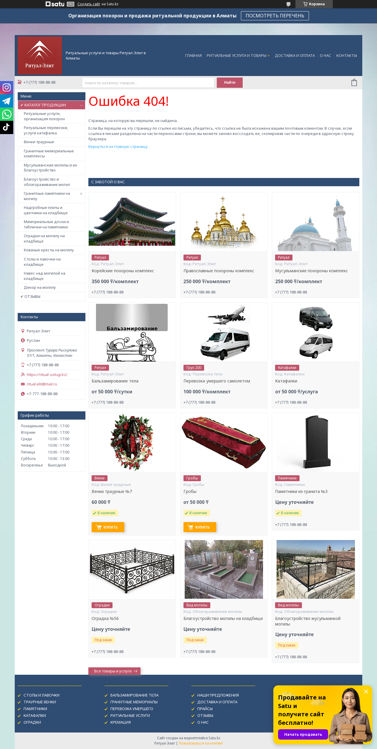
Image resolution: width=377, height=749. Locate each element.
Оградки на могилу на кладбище (44, 238)
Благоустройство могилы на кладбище (223, 618)
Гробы (189, 491)
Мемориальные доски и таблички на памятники (46, 224)
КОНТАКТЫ (346, 55)
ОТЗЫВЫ (205, 715)
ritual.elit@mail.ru (42, 384)
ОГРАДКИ (32, 722)
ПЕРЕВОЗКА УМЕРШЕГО (131, 708)
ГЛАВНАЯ (193, 55)
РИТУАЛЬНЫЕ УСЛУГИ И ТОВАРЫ (236, 55)
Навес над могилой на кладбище (44, 275)
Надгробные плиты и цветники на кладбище (46, 210)
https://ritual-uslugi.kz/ (47, 374)
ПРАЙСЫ (205, 708)
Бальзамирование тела (115, 381)
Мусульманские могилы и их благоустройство (50, 167)
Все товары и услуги (113, 671)
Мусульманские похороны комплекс (311, 270)
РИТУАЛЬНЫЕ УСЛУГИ (130, 715)
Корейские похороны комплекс (123, 270)
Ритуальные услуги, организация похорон (44, 116)
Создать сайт (88, 4)
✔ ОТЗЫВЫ (30, 296)
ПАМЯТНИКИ (35, 708)
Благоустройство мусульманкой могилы (307, 621)
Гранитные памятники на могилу (47, 196)
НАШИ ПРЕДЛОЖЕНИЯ (218, 695)
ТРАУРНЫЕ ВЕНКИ (40, 702)
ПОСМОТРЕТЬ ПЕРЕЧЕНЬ (275, 15)
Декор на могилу (40, 287)
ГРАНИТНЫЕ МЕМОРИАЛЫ (134, 702)
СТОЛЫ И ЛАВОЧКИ (41, 695)
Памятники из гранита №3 (301, 491)
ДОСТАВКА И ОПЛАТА (295, 55)
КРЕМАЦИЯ (120, 722)
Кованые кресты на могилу (49, 250)
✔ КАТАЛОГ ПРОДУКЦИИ (43, 105)
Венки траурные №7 (112, 491)
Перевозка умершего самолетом (216, 381)
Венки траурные (39, 141)
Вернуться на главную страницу (118, 146)
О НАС (325, 55)
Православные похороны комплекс (218, 270)
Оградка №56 (105, 618)
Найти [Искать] (231, 82)
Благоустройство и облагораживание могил (47, 181)
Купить (112, 527)
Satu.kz (214, 737)
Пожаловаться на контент (201, 743)
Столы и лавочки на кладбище (42, 261)
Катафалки (286, 381)
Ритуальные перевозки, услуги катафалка (46, 130)
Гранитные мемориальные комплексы (49, 153)
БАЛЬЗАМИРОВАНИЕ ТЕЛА (134, 695)
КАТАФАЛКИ (35, 715)
